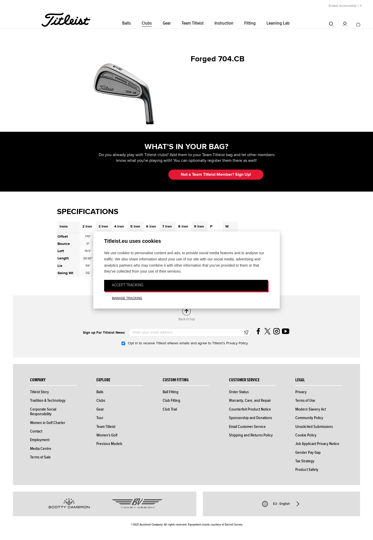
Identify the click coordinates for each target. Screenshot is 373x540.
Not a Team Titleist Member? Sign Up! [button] (216, 174)
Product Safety (306, 469)
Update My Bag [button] (137, 174)
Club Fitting (171, 400)
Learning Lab (278, 23)
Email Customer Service (247, 426)
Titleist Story (39, 392)
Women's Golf (106, 435)
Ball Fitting (170, 392)
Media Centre (40, 448)
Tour (99, 417)
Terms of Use (305, 400)
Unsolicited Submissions (314, 426)
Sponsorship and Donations (250, 417)
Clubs (147, 23)
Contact (36, 431)
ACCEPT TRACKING (128, 285)
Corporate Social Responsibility (43, 412)
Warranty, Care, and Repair (250, 400)
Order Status (239, 392)
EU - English (281, 504)
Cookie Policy (306, 435)
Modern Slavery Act (310, 409)
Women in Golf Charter (47, 422)
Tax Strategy (304, 461)
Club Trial (170, 409)
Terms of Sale (40, 457)
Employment (39, 439)
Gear (167, 23)
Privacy (301, 392)
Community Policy (309, 417)
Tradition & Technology (48, 400)
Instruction (223, 23)
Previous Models (109, 443)
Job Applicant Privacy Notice (317, 443)
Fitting (250, 23)
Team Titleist (193, 23)
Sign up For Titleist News (104, 332)
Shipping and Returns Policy (251, 435)
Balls (126, 23)
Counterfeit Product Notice (250, 409)
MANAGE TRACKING (127, 298)
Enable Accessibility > (344, 6)
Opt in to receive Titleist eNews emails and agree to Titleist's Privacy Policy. (188, 343)
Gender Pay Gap (308, 452)
